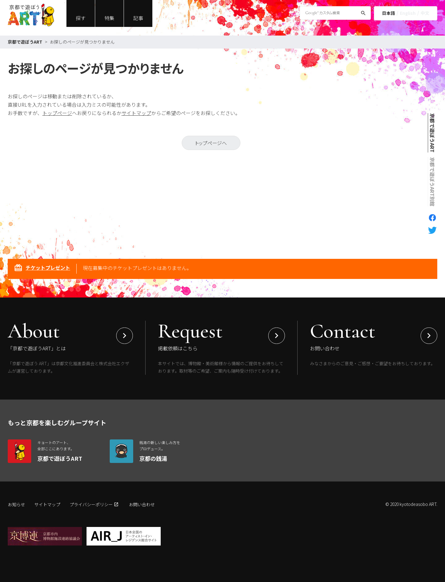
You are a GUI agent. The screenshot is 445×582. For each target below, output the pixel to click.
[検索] (363, 14)
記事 (138, 18)
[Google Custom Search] (335, 13)
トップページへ (211, 143)
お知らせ (16, 504)
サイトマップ (136, 113)
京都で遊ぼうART (25, 42)
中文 (425, 13)
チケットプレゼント (42, 268)
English (408, 13)
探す (81, 18)
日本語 (388, 13)
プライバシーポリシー (91, 504)
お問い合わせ (142, 504)
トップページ (57, 113)
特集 (109, 18)
